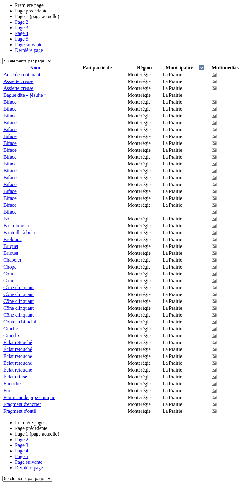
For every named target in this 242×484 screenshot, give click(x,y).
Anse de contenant (21, 74)
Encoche (12, 383)
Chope (10, 266)
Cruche (10, 328)
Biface (10, 102)
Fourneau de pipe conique (29, 397)
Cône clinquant (18, 287)
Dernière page (29, 50)
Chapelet (12, 260)
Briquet (10, 246)
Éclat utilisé (15, 376)
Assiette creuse (18, 81)
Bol (7, 218)
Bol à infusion (17, 225)
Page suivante (28, 44)
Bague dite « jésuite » (25, 95)
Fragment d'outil (19, 411)
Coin (8, 273)
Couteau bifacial (19, 321)
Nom (35, 67)
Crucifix (11, 335)
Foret (8, 390)
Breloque (12, 239)
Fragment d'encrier (22, 404)
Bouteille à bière (19, 232)
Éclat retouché (17, 342)
